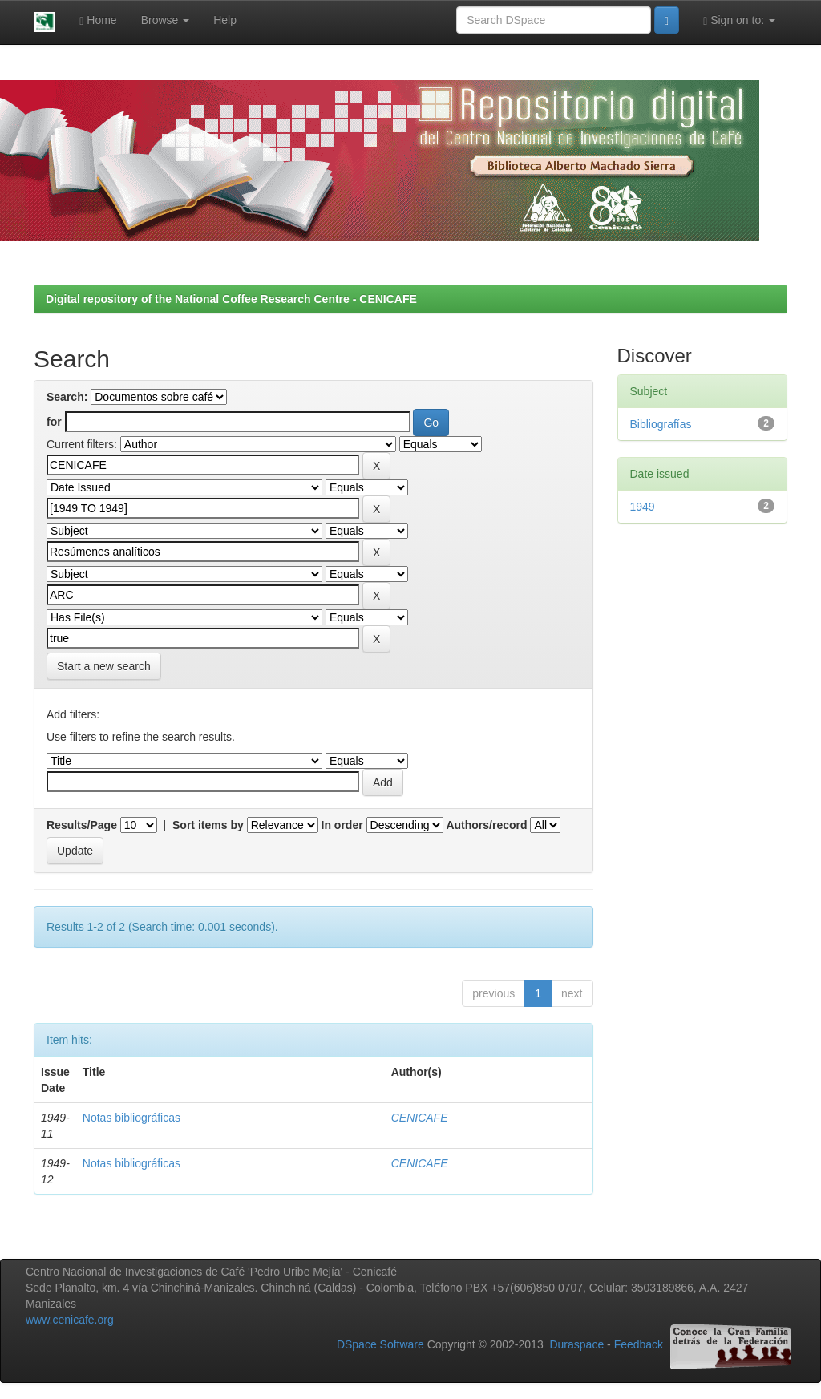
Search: (67, 396)
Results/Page (82, 825)
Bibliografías (661, 424)
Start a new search (104, 666)
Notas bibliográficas (131, 1117)
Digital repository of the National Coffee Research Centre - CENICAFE (231, 299)
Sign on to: (739, 20)
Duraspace (576, 1345)
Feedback (638, 1345)
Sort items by (208, 825)
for (54, 421)
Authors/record (486, 825)
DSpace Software (380, 1345)
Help (225, 20)
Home (97, 20)
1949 (642, 506)
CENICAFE (419, 1117)
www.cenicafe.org (70, 1319)
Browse (165, 20)
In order (342, 825)
